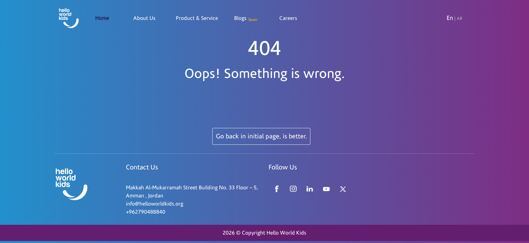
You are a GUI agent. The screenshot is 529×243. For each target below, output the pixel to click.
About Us (144, 18)
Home (102, 18)
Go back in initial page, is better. (261, 136)
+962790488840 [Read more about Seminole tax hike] (145, 212)
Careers (288, 18)
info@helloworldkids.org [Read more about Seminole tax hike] (154, 204)
